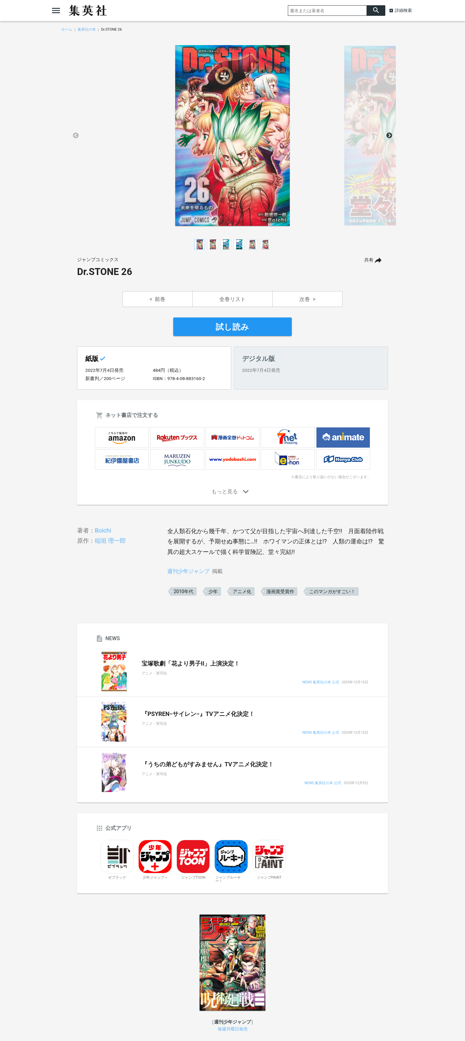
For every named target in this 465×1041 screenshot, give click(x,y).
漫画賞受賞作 (280, 591)
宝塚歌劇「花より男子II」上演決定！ (191, 663)
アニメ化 (242, 591)
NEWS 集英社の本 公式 (321, 682)
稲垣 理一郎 (110, 540)
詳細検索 (403, 10)
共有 (368, 260)
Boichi (103, 530)
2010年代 (183, 591)
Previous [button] (75, 135)
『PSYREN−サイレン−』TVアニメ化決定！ (198, 714)
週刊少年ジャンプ (188, 571)
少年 (213, 591)
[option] (232, 135)
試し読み (232, 327)
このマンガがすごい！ (332, 591)
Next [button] (389, 135)
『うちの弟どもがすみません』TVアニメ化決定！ (208, 764)
